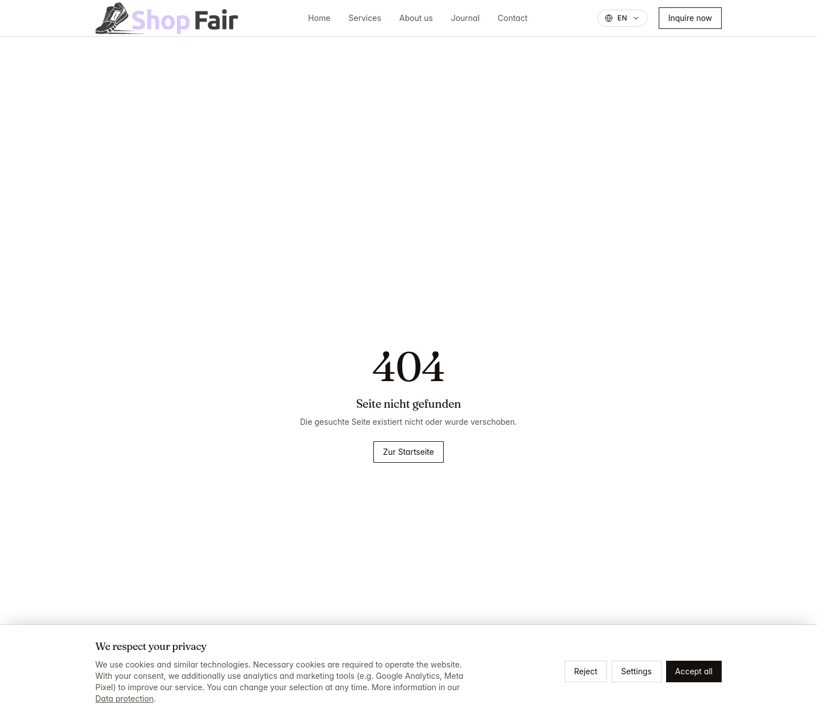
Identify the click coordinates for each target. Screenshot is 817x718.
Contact (513, 18)
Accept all (694, 671)
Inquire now (690, 18)
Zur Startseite (408, 452)
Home (319, 18)
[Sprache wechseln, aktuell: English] (622, 18)
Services (364, 18)
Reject (585, 671)
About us (416, 18)
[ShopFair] (166, 18)
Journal (465, 18)
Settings (636, 671)
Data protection (124, 698)
